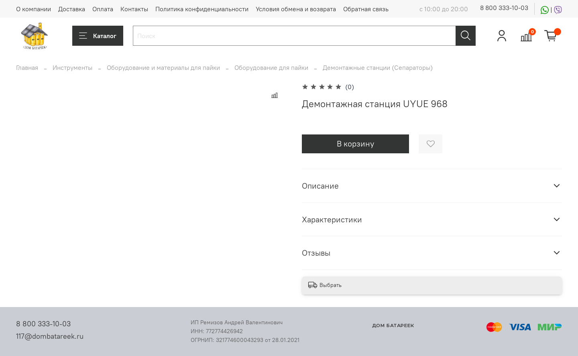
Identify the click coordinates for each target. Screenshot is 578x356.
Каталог (97, 36)
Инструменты (72, 67)
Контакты (134, 9)
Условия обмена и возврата (296, 9)
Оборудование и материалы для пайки (163, 67)
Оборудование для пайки (271, 67)
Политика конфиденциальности (201, 9)
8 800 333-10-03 (504, 8)
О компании (33, 9)
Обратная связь (366, 9)
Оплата (102, 9)
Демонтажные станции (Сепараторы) (378, 67)
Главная (27, 67)
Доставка (71, 9)
